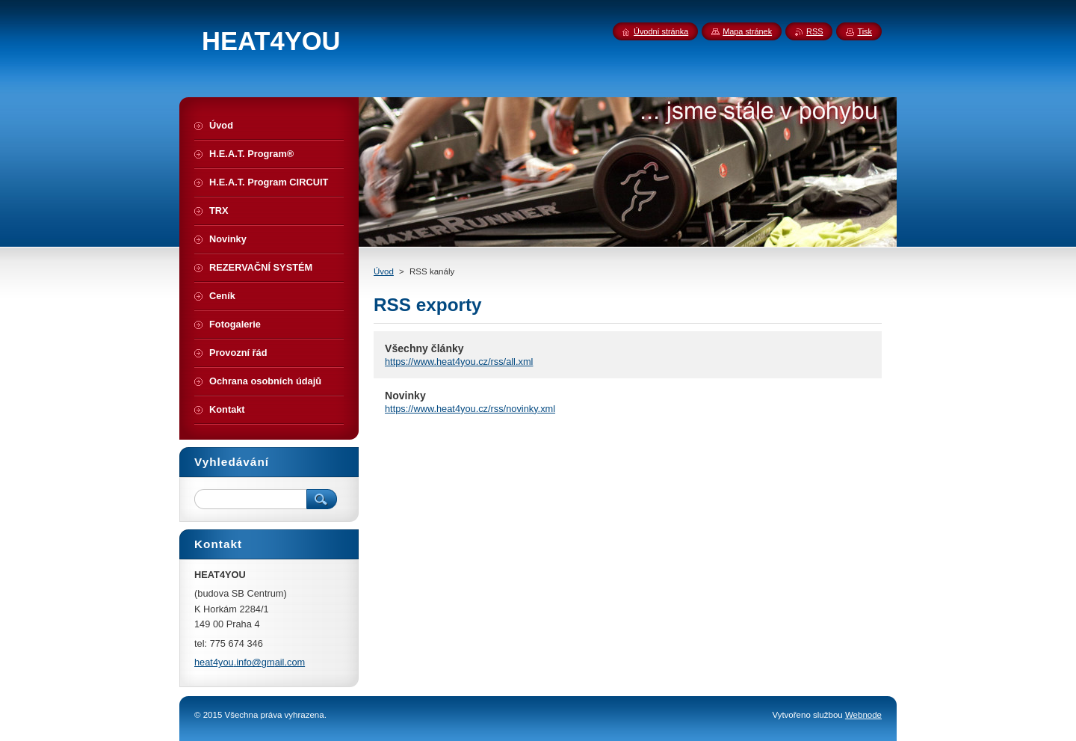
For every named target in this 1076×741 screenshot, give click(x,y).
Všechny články (424, 348)
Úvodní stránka (661, 31)
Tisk (864, 31)
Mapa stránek (747, 31)
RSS (814, 31)
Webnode (863, 714)
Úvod (384, 271)
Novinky (405, 396)
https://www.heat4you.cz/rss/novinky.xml (470, 408)
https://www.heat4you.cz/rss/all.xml (459, 361)
